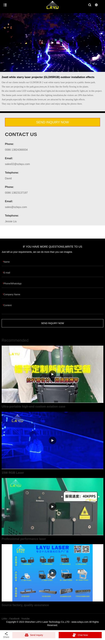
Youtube (25, 618)
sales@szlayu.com (16, 207)
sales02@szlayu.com (17, 164)
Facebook (14, 618)
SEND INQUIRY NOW (52, 122)
